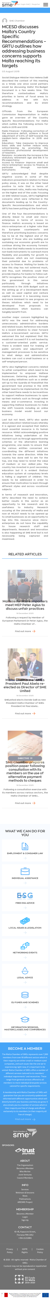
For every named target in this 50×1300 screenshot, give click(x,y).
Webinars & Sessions (25, 1192)
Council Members (25, 1177)
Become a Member (25, 1168)
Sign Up (25, 1220)
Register (36, 4)
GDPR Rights (25, 1251)
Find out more (23, 631)
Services (25, 1189)
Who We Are (25, 1171)
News (25, 1195)
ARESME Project (25, 1202)
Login (25, 1217)
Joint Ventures (25, 1174)
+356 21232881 (25, 1238)
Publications (25, 1199)
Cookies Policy (40, 1251)
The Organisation (25, 1165)
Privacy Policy (9, 1251)
